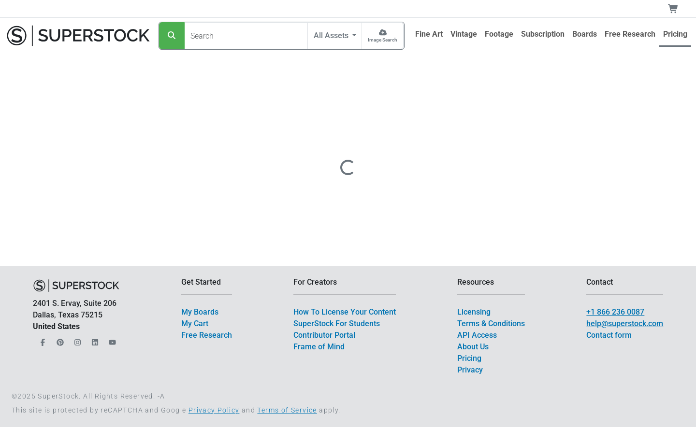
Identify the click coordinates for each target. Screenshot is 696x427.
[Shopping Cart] (678, 8)
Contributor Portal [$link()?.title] (324, 335)
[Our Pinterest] (59, 339)
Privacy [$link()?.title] (470, 369)
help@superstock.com (624, 323)
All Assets (332, 35)
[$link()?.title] (429, 34)
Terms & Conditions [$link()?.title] (491, 323)
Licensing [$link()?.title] (474, 312)
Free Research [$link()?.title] (206, 335)
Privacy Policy (214, 410)
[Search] (172, 35)
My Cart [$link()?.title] (194, 323)
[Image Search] (383, 36)
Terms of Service (287, 410)
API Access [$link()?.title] (477, 335)
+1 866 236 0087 (615, 312)
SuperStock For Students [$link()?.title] (336, 323)
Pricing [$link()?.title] (469, 358)
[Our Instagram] (76, 339)
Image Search (382, 39)
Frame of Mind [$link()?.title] (319, 346)
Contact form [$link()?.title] (609, 335)
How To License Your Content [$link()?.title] (344, 312)
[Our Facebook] (41, 339)
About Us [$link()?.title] (473, 346)
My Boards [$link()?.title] (199, 312)
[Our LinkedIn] (93, 339)
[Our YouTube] (111, 339)
